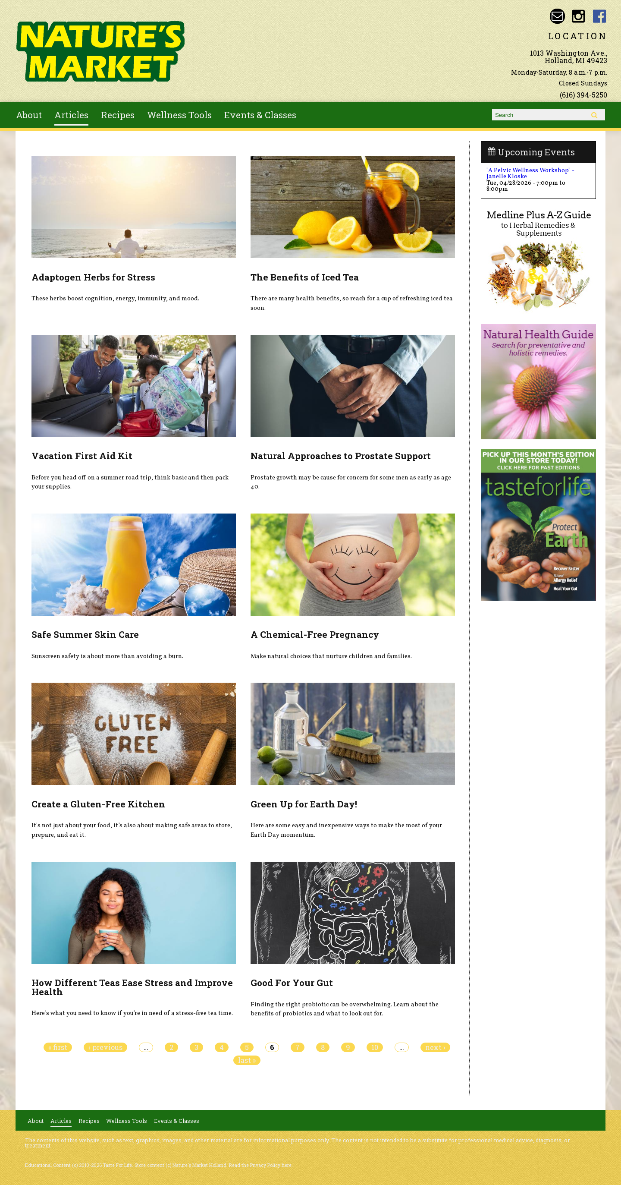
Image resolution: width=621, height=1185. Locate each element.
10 (374, 1047)
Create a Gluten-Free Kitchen (98, 804)
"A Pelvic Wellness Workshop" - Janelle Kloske (530, 173)
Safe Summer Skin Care (85, 634)
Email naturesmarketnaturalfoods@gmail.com (557, 16)
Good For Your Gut (292, 983)
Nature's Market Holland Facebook (599, 16)
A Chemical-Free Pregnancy (315, 634)
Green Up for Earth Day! (304, 804)
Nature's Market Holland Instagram (578, 16)
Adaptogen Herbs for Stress (93, 277)
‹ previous (105, 1047)
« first (57, 1047)
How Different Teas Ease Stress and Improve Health (132, 987)
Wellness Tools (179, 115)
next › (435, 1047)
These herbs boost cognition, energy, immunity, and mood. (115, 298)
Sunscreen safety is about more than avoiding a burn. (107, 656)
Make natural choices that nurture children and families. (331, 656)
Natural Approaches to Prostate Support (341, 456)
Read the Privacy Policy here (260, 1165)
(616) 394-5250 (583, 94)
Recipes (118, 115)
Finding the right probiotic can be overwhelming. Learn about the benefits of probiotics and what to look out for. (345, 1009)
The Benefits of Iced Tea (305, 277)
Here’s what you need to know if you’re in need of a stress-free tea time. (132, 1013)
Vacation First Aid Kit (81, 456)
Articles (71, 115)
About (29, 115)
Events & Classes (260, 115)
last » (247, 1060)
